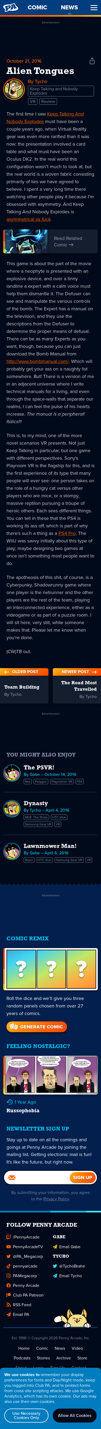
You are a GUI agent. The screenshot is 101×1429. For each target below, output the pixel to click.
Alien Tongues (40, 71)
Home (24, 1352)
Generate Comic (36, 1027)
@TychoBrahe (69, 1270)
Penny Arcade (22, 1290)
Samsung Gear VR (38, 824)
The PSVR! (39, 768)
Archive (63, 1362)
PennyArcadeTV (24, 1251)
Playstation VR (61, 781)
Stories (43, 1362)
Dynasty (36, 804)
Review (48, 102)
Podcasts (22, 1362)
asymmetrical (28, 219)
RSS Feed (18, 1309)
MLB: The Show (36, 817)
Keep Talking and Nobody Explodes (54, 91)
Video (77, 1352)
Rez (27, 781)
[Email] (37, 1182)
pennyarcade (21, 1270)
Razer (29, 860)
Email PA (17, 1319)
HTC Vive (59, 817)
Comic (42, 1352)
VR (33, 102)
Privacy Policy (56, 1203)
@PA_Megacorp (24, 1261)
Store (82, 1362)
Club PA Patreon (25, 1299)
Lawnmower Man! (50, 847)
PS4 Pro (67, 533)
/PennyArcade (23, 1241)
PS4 (79, 781)
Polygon (41, 781)
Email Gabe (67, 1251)
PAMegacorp (21, 1280)
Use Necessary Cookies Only (26, 1415)
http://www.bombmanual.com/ (37, 361)
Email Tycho (67, 1280)
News (60, 1352)
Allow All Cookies (74, 1415)
